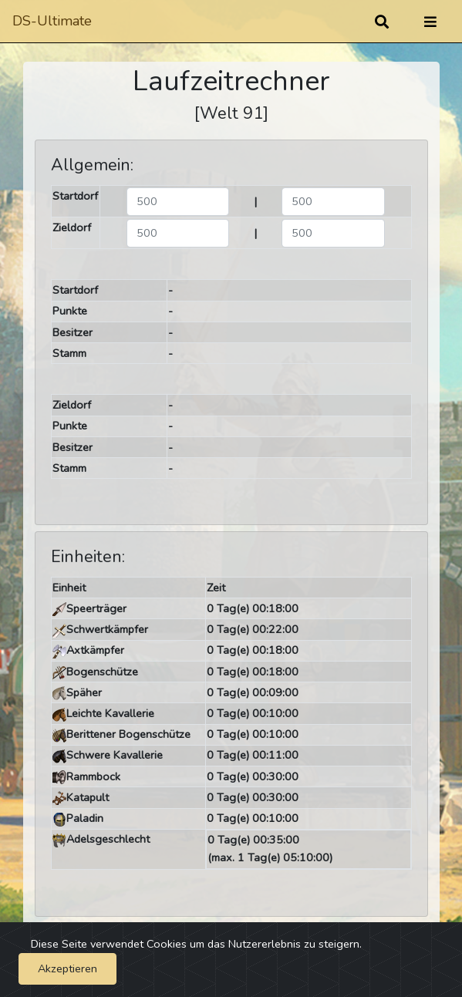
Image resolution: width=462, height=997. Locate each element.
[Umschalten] (430, 21)
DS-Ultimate (52, 21)
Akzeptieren (67, 968)
